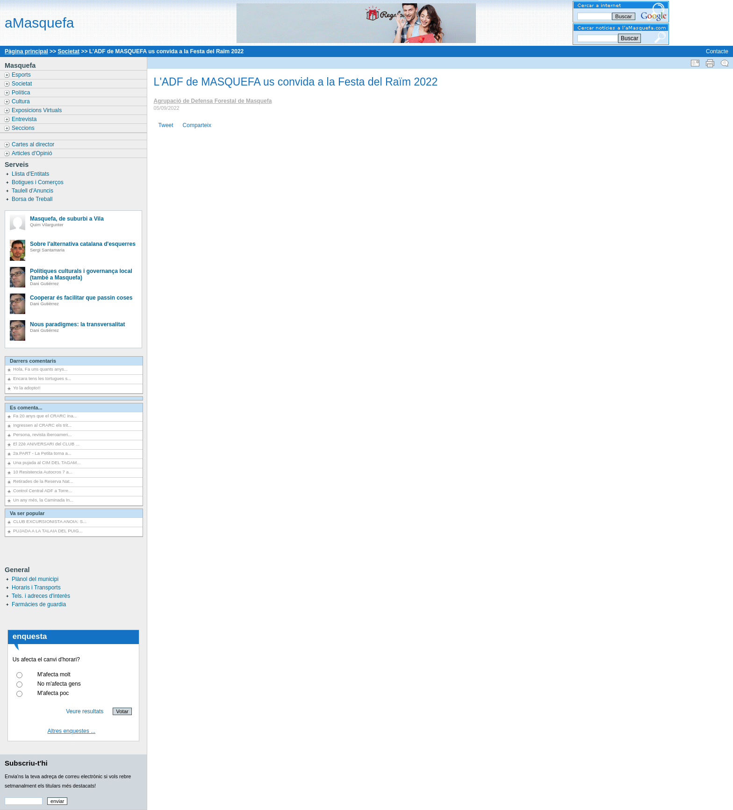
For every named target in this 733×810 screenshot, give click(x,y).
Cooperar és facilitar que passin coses (81, 297)
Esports (22, 75)
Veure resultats (84, 711)
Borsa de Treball (33, 199)
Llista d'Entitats (31, 174)
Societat (68, 51)
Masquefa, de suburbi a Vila (67, 218)
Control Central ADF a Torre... (42, 490)
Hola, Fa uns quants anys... (40, 369)
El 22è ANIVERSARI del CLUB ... (46, 443)
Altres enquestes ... (71, 731)
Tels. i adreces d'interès (41, 596)
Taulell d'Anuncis (33, 190)
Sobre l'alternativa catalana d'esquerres (83, 244)
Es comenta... (26, 407)
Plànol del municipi (35, 579)
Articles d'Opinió (33, 153)
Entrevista (25, 119)
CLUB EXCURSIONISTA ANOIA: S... (49, 521)
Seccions (24, 128)
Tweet (165, 125)
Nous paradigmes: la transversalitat (77, 324)
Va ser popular (27, 513)
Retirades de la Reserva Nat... (43, 481)
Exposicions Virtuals (38, 110)
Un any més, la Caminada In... (43, 499)
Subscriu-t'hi (26, 763)
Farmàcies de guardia (39, 604)
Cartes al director (34, 144)
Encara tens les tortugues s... (42, 378)
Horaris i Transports (36, 587)
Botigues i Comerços (38, 182)
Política (22, 92)
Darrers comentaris (33, 361)
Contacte (717, 51)
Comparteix (197, 125)
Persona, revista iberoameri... (42, 434)
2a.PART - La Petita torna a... (42, 453)
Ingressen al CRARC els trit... (42, 425)
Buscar (629, 38)
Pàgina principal (26, 51)
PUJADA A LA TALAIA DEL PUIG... (48, 530)
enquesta (30, 636)
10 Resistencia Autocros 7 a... (42, 471)
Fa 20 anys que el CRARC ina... (45, 415)
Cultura (21, 101)
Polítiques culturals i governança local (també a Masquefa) (81, 274)
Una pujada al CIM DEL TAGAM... (46, 462)
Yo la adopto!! (26, 387)
